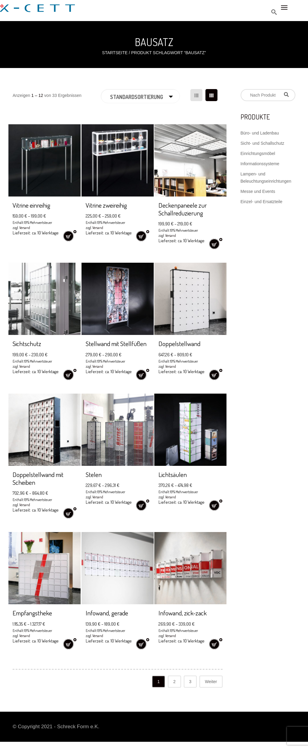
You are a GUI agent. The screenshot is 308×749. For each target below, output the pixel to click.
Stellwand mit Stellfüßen (104, 347)
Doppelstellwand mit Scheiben (41, 485)
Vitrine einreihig (33, 204)
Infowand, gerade (109, 620)
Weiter (211, 688)
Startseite (115, 52)
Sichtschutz (28, 343)
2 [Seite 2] (174, 688)
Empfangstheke (34, 620)
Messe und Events (258, 191)
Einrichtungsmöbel (258, 153)
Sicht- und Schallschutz (263, 143)
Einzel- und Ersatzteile (261, 201)
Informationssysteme (260, 163)
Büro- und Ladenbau (260, 133)
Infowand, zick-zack (185, 620)
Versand (24, 227)
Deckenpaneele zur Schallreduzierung (185, 208)
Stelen (94, 481)
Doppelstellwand (181, 343)
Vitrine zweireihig (108, 204)
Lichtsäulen (174, 481)
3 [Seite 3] (190, 688)
